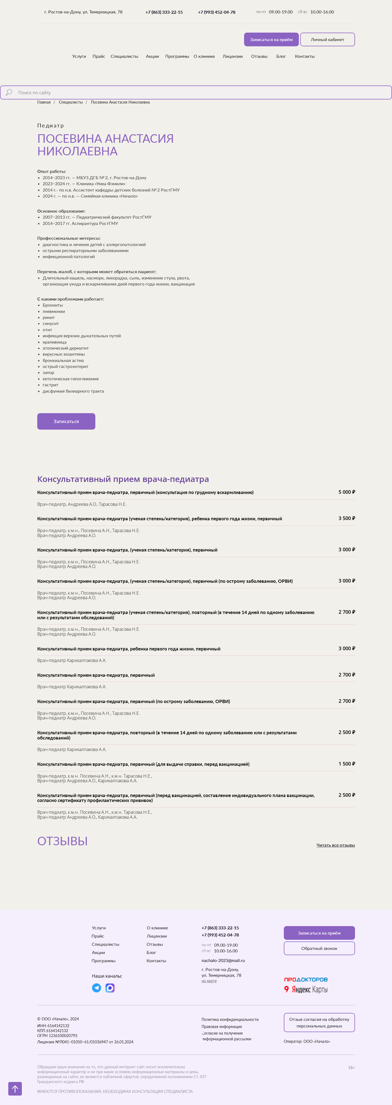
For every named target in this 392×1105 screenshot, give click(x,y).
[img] (54, 45)
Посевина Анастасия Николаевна (120, 102)
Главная (44, 102)
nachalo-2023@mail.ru (223, 960)
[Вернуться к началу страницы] (15, 1089)
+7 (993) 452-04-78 (216, 12)
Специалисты (71, 102)
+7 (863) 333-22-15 (164, 12)
